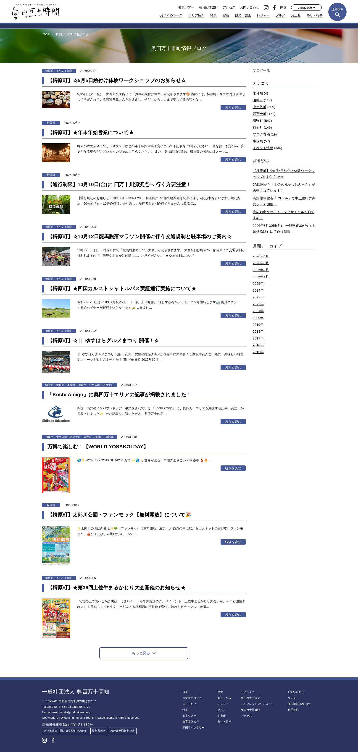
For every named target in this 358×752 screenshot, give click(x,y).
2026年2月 (261, 270)
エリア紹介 (196, 15)
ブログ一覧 (261, 70)
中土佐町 (259, 107)
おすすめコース (171, 15)
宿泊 (226, 15)
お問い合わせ (249, 7)
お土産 (296, 15)
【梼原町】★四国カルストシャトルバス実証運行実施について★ (121, 288)
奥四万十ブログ (250, 698)
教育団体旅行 (208, 7)
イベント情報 (263, 148)
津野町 (258, 121)
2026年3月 (261, 263)
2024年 (258, 290)
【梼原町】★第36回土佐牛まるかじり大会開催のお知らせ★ (116, 587)
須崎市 (258, 100)
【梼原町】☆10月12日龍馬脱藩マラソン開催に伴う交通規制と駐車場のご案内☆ (139, 236)
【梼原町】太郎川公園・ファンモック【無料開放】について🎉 (119, 515)
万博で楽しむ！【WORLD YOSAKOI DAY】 (97, 446)
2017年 (258, 338)
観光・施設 (243, 15)
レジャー (263, 15)
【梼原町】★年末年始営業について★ (90, 132)
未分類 (258, 93)
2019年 (258, 324)
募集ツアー (186, 7)
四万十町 (259, 114)
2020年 (258, 318)
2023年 (258, 297)
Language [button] (306, 7)
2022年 (258, 304)
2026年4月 (261, 256)
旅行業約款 (99, 730)
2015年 (258, 352)
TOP (185, 692)
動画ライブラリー (193, 727)
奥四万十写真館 (250, 709)
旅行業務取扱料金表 (122, 730)
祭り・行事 (315, 15)
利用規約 (293, 709)
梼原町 (258, 127)
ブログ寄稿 (261, 134)
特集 (213, 15)
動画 (283, 7)
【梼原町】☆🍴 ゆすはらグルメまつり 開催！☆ (103, 340)
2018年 (258, 331)
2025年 (258, 283)
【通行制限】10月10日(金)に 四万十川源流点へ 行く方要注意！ (119, 184)
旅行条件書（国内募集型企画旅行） (65, 730)
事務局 (258, 141)
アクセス (229, 7)
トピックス (248, 692)
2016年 (258, 345)
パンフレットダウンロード (257, 703)
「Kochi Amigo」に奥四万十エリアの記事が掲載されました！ (119, 394)
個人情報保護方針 (299, 703)
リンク (292, 698)
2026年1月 (261, 277)
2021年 (258, 311)
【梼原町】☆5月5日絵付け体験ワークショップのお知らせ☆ (116, 80)
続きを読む (233, 107)
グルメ (280, 15)
